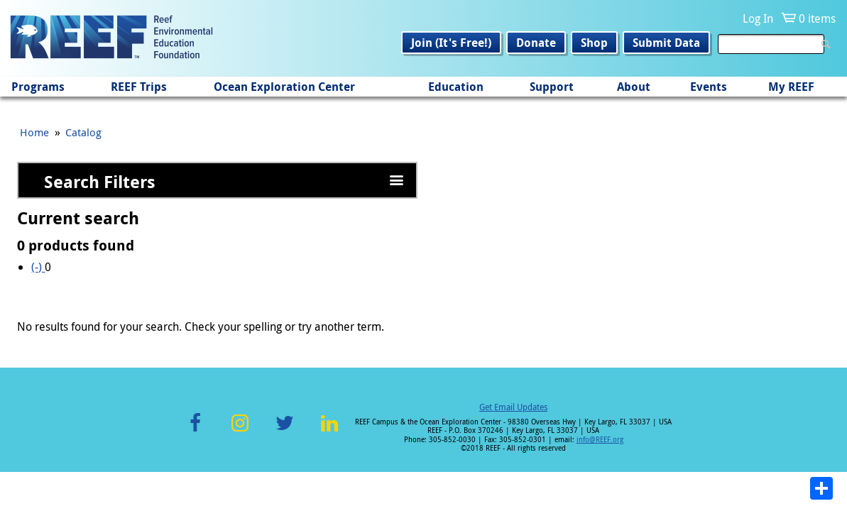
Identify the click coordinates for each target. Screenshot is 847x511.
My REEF (791, 86)
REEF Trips (139, 86)
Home (34, 132)
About (633, 86)
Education (455, 86)
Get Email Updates (513, 406)
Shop (594, 42)
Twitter (285, 431)
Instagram (240, 431)
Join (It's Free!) (451, 42)
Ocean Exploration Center (284, 86)
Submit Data (666, 42)
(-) (38, 267)
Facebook (195, 431)
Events (708, 86)
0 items (817, 18)
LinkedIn (330, 431)
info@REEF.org (599, 439)
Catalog (83, 132)
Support (552, 86)
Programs (38, 86)
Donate (536, 42)
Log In (758, 18)
